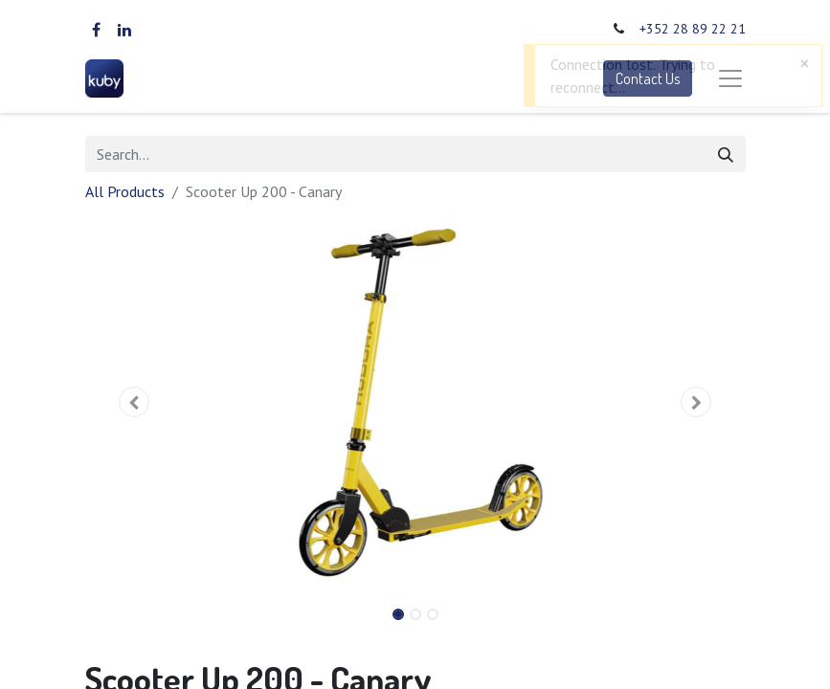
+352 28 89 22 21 (692, 28)
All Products (125, 191)
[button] (135, 402)
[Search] (726, 154)
